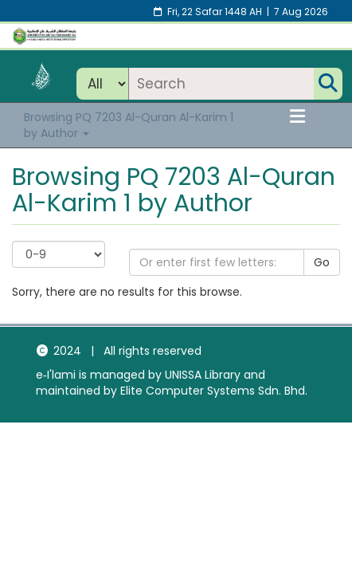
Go (322, 262)
